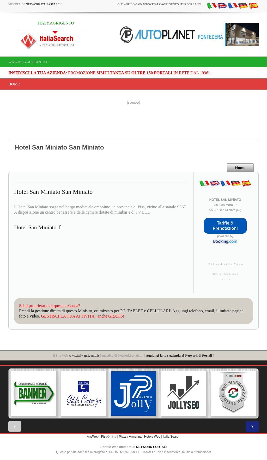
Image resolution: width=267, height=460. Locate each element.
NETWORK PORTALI (151, 447)
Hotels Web (152, 436)
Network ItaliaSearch (44, 4)
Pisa (104, 436)
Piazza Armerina (130, 436)
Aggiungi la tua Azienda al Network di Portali (179, 355)
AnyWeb (93, 436)
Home (14, 84)
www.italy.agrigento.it (28, 62)
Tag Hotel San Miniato (225, 273)
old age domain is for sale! (159, 4)
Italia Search (171, 436)
